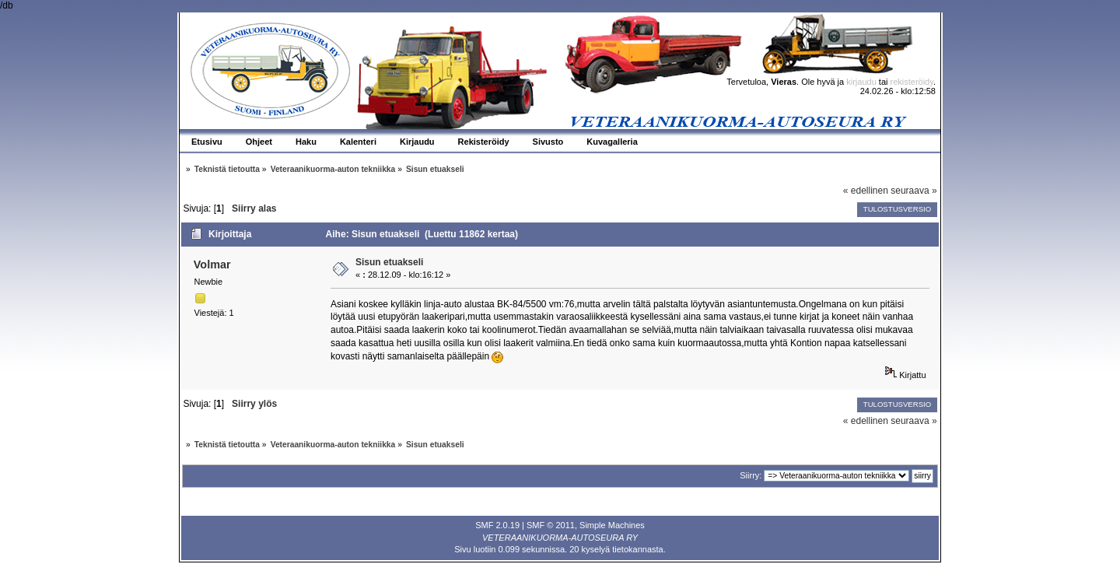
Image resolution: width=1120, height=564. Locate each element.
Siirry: (750, 475)
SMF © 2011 (551, 525)
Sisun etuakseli (389, 262)
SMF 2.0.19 (497, 525)
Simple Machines (612, 525)
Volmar (212, 264)
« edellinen (865, 190)
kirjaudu (861, 81)
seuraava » (913, 190)
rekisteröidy (912, 81)
